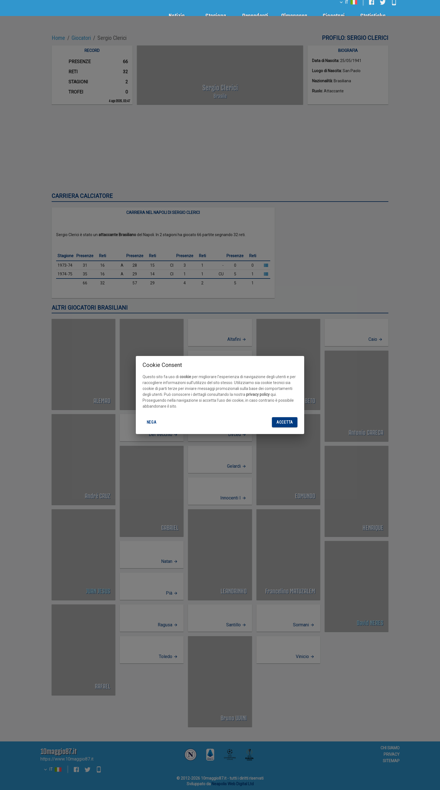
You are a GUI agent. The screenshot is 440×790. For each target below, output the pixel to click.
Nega (152, 422)
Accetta (284, 422)
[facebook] (371, 8)
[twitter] (382, 8)
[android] (394, 8)
